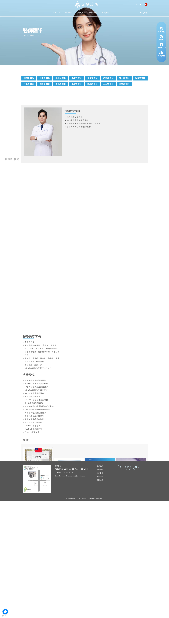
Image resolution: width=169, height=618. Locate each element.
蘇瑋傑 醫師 (140, 78)
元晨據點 (105, 12)
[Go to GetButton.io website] (5, 615)
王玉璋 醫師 (108, 84)
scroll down (85, 56)
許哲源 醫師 (108, 78)
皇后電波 (39, 458)
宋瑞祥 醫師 (77, 84)
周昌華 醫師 (45, 84)
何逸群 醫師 (29, 84)
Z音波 (31, 458)
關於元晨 (56, 12)
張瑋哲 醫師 (77, 78)
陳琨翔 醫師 (92, 84)
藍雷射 (46, 454)
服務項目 (81, 12)
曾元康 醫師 (124, 78)
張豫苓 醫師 (45, 78)
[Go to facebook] (5, 611)
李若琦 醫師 (61, 84)
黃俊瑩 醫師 (92, 78)
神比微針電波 (51, 458)
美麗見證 (93, 12)
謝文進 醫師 (124, 84)
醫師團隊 (69, 12)
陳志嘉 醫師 (29, 78)
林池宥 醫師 (61, 78)
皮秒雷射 (37, 454)
